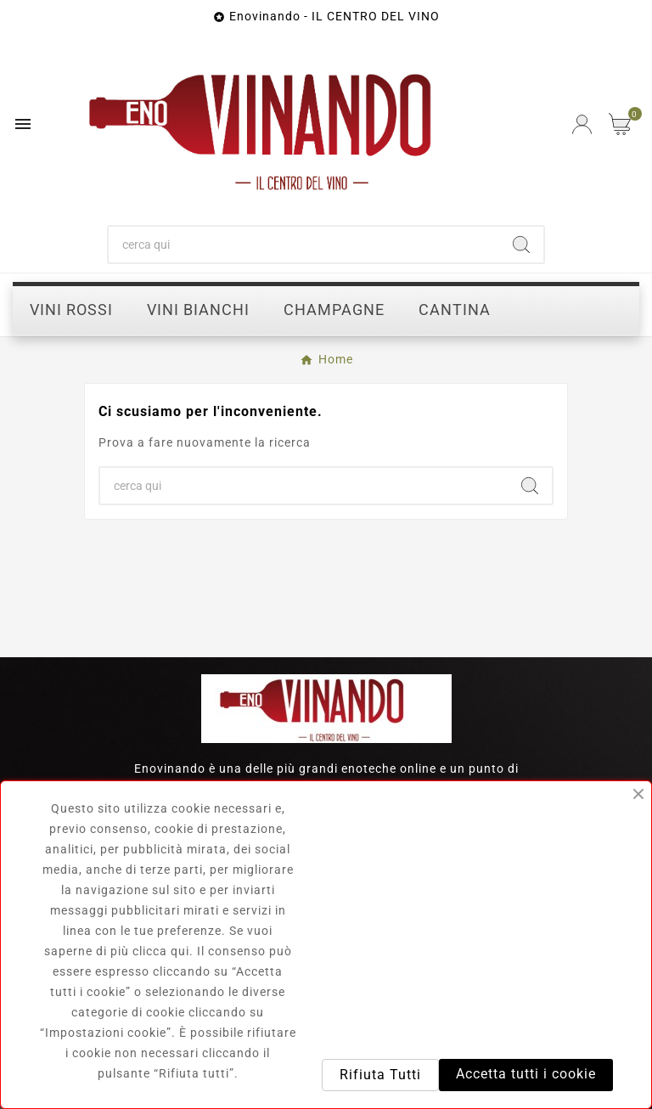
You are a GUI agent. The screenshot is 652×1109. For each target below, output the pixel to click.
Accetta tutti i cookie (526, 1074)
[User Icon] (582, 124)
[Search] (521, 244)
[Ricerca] (304, 244)
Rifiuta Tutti (380, 1075)
